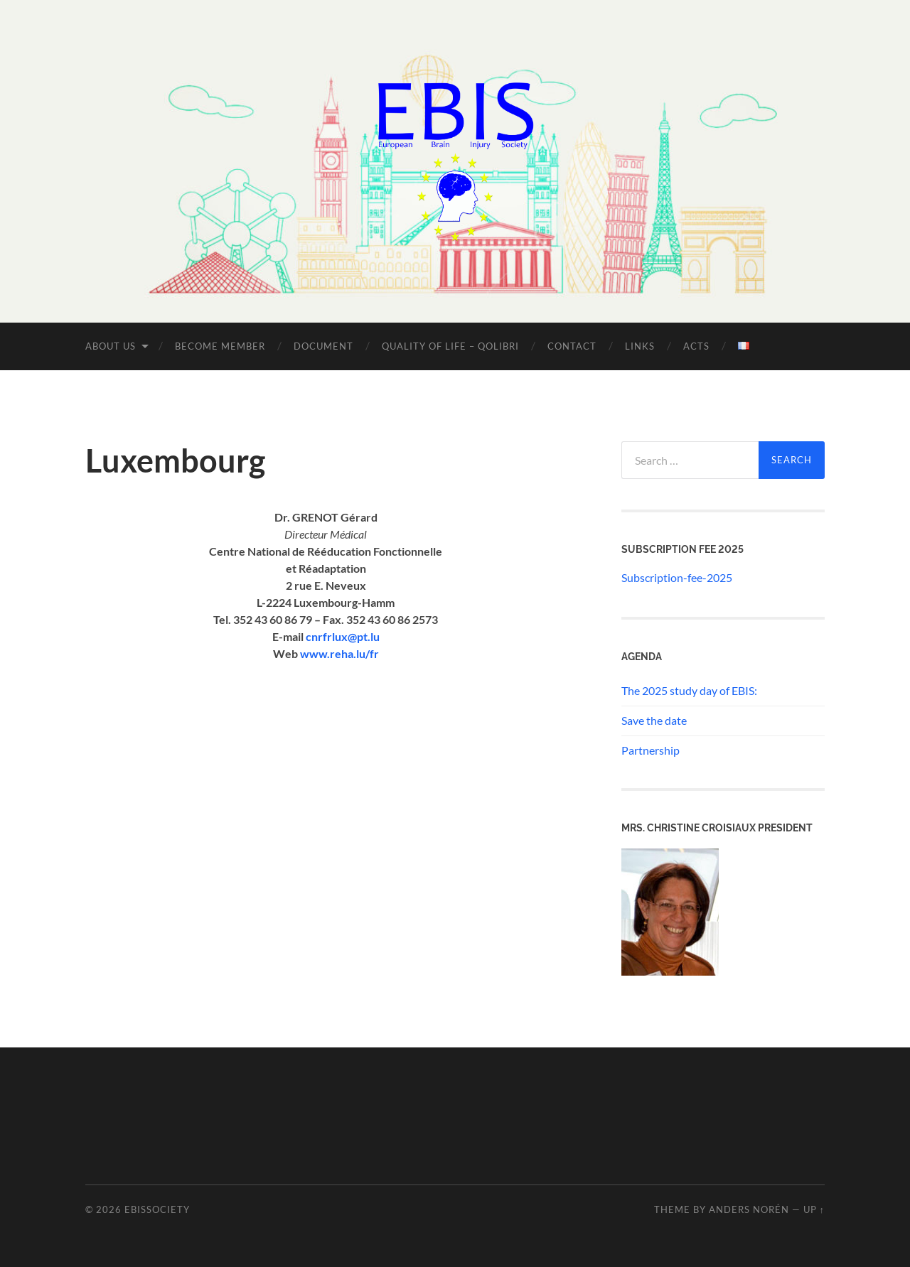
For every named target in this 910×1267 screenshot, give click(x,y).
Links (640, 346)
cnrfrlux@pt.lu (343, 636)
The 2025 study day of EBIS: (689, 690)
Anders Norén (749, 1209)
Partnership (650, 750)
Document (323, 346)
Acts (696, 346)
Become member (220, 346)
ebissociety (157, 1209)
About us (110, 346)
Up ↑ (814, 1209)
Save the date (654, 720)
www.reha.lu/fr (339, 653)
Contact (571, 346)
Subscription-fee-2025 (676, 577)
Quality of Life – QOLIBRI (450, 346)
